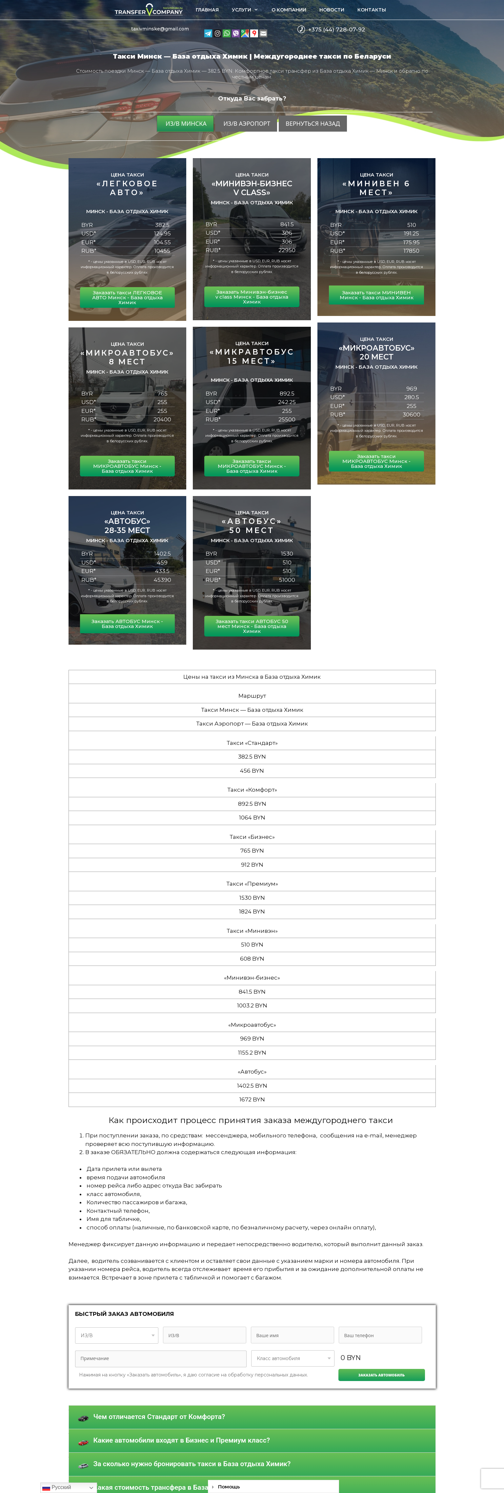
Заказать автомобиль (381, 1375)
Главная (207, 10)
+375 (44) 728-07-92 (336, 29)
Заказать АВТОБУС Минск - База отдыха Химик (127, 623)
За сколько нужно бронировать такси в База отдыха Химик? (192, 1464)
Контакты (371, 10)
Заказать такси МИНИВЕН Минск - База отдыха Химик (376, 295)
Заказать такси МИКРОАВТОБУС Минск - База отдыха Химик (127, 466)
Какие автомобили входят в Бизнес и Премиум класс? (181, 1440)
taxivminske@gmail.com (160, 29)
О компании (289, 10)
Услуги (248, 10)
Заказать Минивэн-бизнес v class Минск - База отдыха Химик (251, 297)
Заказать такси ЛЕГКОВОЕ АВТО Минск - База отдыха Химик (127, 297)
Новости (331, 10)
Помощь (229, 1487)
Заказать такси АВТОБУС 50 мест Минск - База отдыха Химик (252, 626)
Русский (56, 1488)
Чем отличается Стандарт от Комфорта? (159, 1417)
